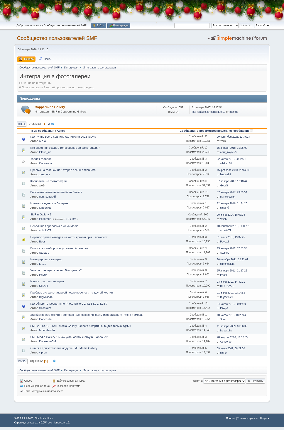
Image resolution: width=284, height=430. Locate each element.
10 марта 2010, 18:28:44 (231, 315)
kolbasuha (226, 330)
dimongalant (227, 263)
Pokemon (45, 218)
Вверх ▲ (265, 418)
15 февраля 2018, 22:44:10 (233, 170)
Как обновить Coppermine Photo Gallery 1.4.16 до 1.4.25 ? (68, 303)
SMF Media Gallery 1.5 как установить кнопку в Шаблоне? (69, 337)
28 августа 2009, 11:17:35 (232, 337)
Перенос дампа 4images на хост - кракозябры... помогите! (69, 237)
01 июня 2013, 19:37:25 (231, 237)
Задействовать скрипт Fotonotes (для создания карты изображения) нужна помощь (86, 314)
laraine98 (225, 174)
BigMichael (46, 297)
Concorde (45, 319)
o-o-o (42, 141)
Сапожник (45, 163)
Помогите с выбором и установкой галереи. (59, 248)
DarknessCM (47, 341)
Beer (42, 241)
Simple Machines (44, 418)
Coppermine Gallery (50, 107)
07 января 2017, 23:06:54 (232, 192)
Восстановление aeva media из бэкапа (56, 192)
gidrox (223, 352)
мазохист (45, 308)
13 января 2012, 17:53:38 (232, 248)
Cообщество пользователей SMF (57, 38)
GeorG (224, 185)
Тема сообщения (42, 130)
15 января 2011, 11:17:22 (232, 270)
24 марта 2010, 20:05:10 (231, 303)
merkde (234, 111)
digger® (224, 207)
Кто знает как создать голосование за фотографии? (65, 147)
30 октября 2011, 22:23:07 (232, 259)
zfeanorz (44, 174)
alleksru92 (226, 163)
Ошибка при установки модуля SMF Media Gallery (63, 348)
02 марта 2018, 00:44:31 (231, 158)
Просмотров (208, 130)
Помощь (230, 418)
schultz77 (45, 230)
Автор (61, 130)
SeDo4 (43, 285)
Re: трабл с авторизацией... (208, 111)
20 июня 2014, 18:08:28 (231, 214)
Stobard (44, 252)
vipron (43, 352)
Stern (223, 319)
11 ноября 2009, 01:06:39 (232, 326)
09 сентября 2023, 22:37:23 (233, 136)
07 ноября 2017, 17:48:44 (232, 181)
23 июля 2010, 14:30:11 (231, 281)
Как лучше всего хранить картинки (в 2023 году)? (63, 136)
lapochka (45, 207)
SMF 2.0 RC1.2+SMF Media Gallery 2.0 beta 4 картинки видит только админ (80, 326)
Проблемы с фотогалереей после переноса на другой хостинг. (72, 292)
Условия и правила (247, 418)
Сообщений (188, 130)
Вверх (22, 361)
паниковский (47, 196)
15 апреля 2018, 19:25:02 (232, 147)
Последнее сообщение (235, 130)
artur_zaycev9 (228, 152)
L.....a (42, 263)
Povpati (224, 241)
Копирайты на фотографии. (49, 181)
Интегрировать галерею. (46, 259)
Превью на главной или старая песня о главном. (63, 170)
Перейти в (196, 380)
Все (74, 219)
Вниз (21, 124)
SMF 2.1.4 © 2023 (23, 418)
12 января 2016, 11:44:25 (232, 203)
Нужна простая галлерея (47, 281)
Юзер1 (224, 308)
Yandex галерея (40, 158)
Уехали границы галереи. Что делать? (56, 270)
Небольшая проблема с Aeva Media (54, 226)
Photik (43, 274)
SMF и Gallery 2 (40, 214)
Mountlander (47, 330)
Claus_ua (45, 152)
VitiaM (223, 219)
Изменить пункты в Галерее (49, 203)
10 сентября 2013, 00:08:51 (233, 226)
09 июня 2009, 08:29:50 (231, 348)
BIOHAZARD (227, 286)
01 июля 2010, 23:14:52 (231, 292)
